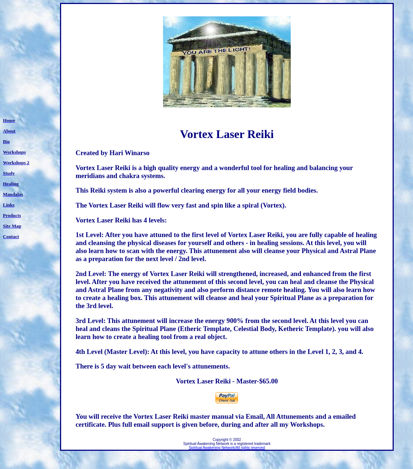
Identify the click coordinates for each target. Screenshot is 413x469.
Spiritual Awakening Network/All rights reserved (227, 448)
